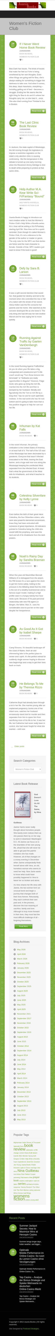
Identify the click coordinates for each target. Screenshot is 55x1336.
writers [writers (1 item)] (27, 1200)
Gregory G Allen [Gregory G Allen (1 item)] (19, 1159)
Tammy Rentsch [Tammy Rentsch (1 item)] (26, 1187)
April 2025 (21, 1009)
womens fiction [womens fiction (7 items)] (22, 1197)
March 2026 (22, 959)
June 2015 (21, 1041)
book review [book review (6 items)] (23, 1147)
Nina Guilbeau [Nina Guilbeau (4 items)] (28, 1171)
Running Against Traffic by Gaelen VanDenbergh (31, 341)
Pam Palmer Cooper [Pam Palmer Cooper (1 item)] (28, 1174)
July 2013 (21, 1110)
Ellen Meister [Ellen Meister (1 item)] (23, 1156)
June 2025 (21, 1000)
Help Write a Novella (29, 202)
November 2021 (24, 1014)
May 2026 (21, 949)
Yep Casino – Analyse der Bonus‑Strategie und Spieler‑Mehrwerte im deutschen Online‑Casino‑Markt (32, 1283)
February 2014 (23, 1083)
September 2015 (24, 1032)
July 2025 (21, 995)
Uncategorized (26, 1237)
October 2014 (23, 1046)
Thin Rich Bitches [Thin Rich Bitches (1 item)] (23, 1190)
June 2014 (21, 1064)
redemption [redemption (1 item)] (29, 1181)
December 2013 (24, 1092)
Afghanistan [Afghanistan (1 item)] (18, 1142)
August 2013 (22, 1106)
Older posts (17, 747)
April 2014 (21, 1073)
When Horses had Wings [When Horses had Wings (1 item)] (22, 1193)
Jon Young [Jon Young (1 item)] (17, 1165)
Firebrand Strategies (31, 1329)
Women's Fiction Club (29, 57)
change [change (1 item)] (16, 1153)
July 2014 (21, 1060)
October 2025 (23, 982)
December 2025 (24, 972)
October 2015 (23, 1028)
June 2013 (21, 1115)
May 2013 (21, 1119)
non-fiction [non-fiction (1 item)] (17, 1174)
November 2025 (24, 977)
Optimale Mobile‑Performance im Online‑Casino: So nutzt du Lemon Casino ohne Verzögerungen (32, 1256)
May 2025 (21, 1005)
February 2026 (23, 963)
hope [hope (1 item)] (15, 1162)
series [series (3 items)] (22, 1183)
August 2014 (22, 1055)
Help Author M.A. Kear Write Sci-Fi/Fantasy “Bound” (32, 193)
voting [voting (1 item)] (31, 1190)
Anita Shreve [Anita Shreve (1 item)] (26, 1142)
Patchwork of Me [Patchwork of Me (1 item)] (26, 1177)
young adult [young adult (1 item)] (35, 1200)
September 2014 (24, 1050)
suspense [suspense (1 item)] (17, 1187)
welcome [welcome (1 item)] (37, 1190)
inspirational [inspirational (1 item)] (22, 1162)
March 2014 (22, 1078)
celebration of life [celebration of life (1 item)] (32, 1150)
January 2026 (23, 968)
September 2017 (24, 1018)
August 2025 (22, 991)
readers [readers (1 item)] (21, 1181)
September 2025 (24, 986)
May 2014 (21, 1069)
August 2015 (22, 1037)
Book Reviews (26, 54)
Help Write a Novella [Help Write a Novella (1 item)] (32, 1159)
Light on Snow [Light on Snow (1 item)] (25, 1168)
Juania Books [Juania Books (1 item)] (26, 1165)
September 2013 (24, 1101)
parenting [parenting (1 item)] (17, 1177)
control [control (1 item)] (21, 1153)
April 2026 (21, 954)
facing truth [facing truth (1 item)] (32, 1156)
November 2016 (24, 1023)
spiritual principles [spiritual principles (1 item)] (32, 1184)
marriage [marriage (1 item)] (34, 1168)
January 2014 (23, 1087)
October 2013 (23, 1096)
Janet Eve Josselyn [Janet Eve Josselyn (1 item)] (33, 1162)
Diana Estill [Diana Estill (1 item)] (28, 1153)
